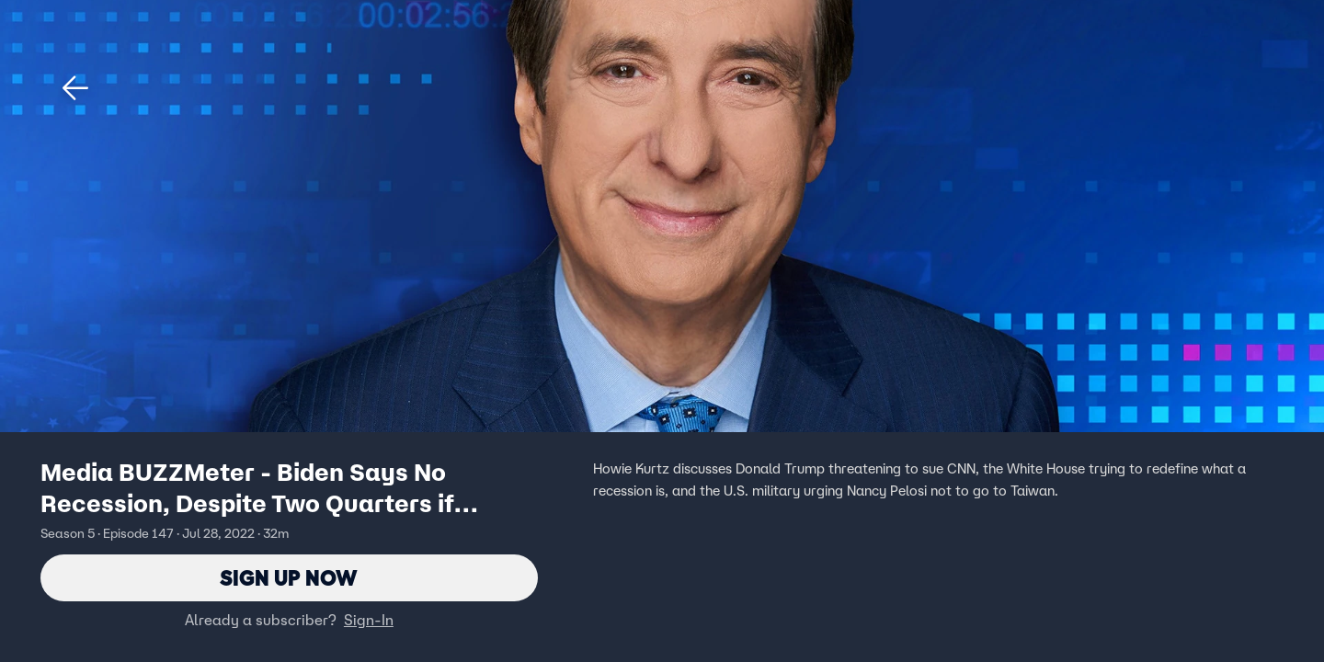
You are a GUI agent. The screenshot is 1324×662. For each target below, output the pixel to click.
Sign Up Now (289, 577)
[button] (75, 88)
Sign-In (369, 620)
